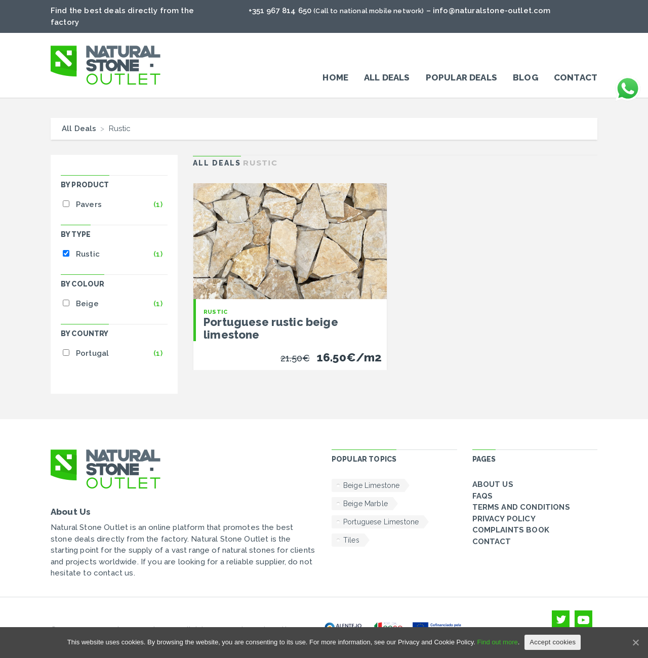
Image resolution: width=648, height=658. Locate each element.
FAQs (482, 496)
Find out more (497, 642)
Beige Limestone (371, 485)
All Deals (387, 77)
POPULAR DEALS (461, 77)
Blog (525, 77)
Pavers (89, 204)
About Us (492, 484)
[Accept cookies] (635, 642)
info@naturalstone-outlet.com (491, 10)
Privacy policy (504, 518)
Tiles (351, 540)
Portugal (92, 353)
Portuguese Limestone (381, 522)
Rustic (88, 254)
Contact (575, 77)
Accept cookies (553, 642)
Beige (87, 303)
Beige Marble (365, 504)
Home (335, 77)
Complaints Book (510, 529)
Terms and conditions (521, 507)
